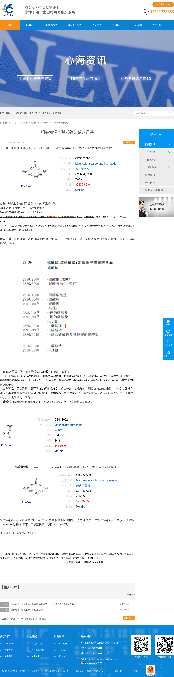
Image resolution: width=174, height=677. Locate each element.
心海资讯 (35, 123)
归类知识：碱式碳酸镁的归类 (56, 123)
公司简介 (9, 644)
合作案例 (150, 175)
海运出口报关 (38, 644)
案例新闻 (59, 636)
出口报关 (43, 619)
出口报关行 (35, 113)
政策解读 (151, 167)
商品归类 (15, 619)
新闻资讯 (23, 123)
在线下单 (160, 4)
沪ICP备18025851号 (60, 671)
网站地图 (118, 671)
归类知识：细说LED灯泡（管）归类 (27, 610)
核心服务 (32, 636)
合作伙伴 (150, 182)
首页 (14, 123)
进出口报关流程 (20, 113)
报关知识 (151, 159)
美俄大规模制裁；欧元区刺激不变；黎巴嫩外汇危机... (156, 190)
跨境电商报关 (38, 650)
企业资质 (9, 650)
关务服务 (36, 656)
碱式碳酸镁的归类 (29, 619)
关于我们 (5, 636)
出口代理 (57, 113)
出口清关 (46, 113)
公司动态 (63, 650)
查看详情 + (124, 604)
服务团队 (9, 656)
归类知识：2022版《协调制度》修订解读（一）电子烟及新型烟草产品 (42, 604)
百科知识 (63, 656)
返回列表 (129, 142)
